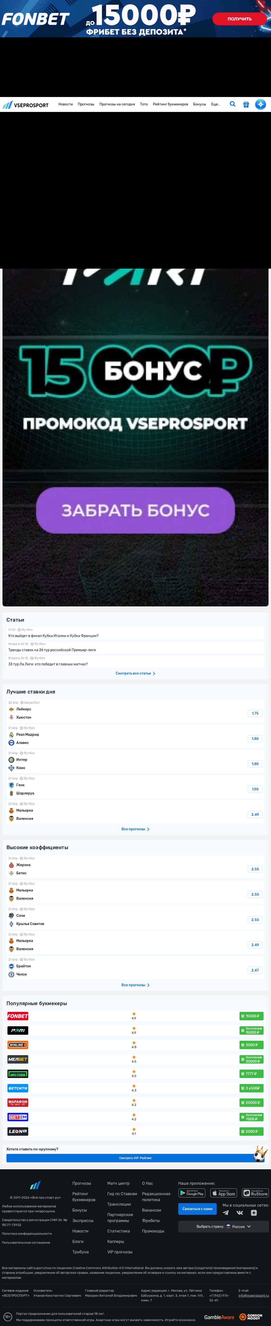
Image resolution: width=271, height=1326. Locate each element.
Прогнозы (86, 104)
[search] (232, 104)
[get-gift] (246, 105)
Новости (66, 104)
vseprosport (25, 104)
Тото (144, 104)
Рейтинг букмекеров (170, 104)
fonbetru (135, 663)
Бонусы (199, 104)
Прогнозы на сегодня (117, 104)
